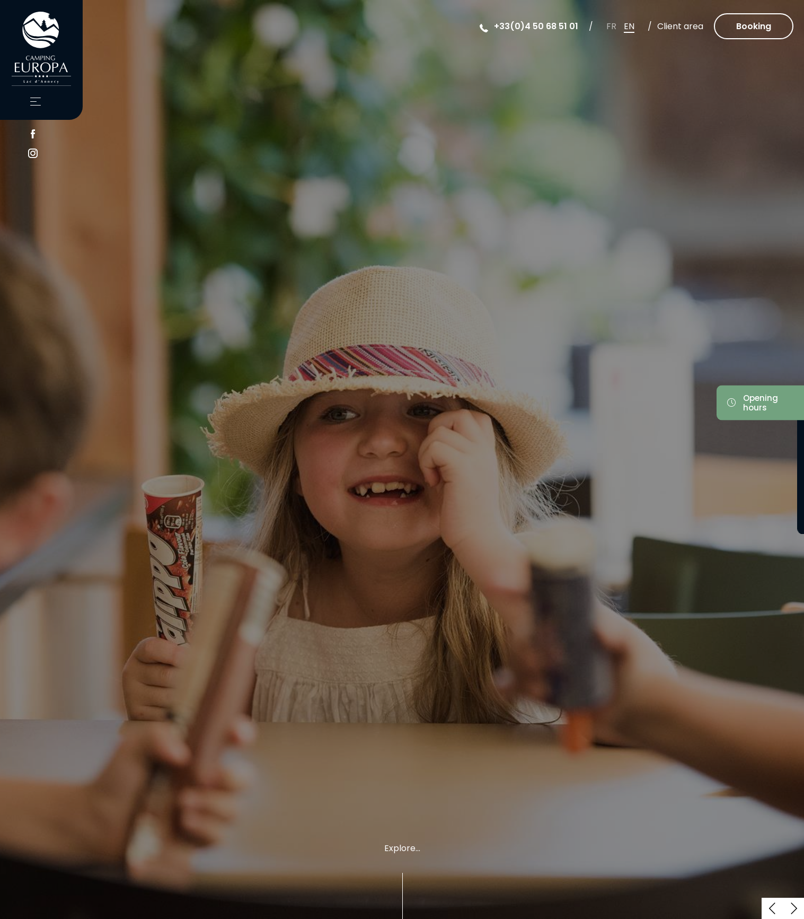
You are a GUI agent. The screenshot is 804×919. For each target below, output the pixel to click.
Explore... (402, 849)
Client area (680, 26)
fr (611, 26)
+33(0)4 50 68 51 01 (536, 26)
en (629, 26)
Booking (753, 26)
